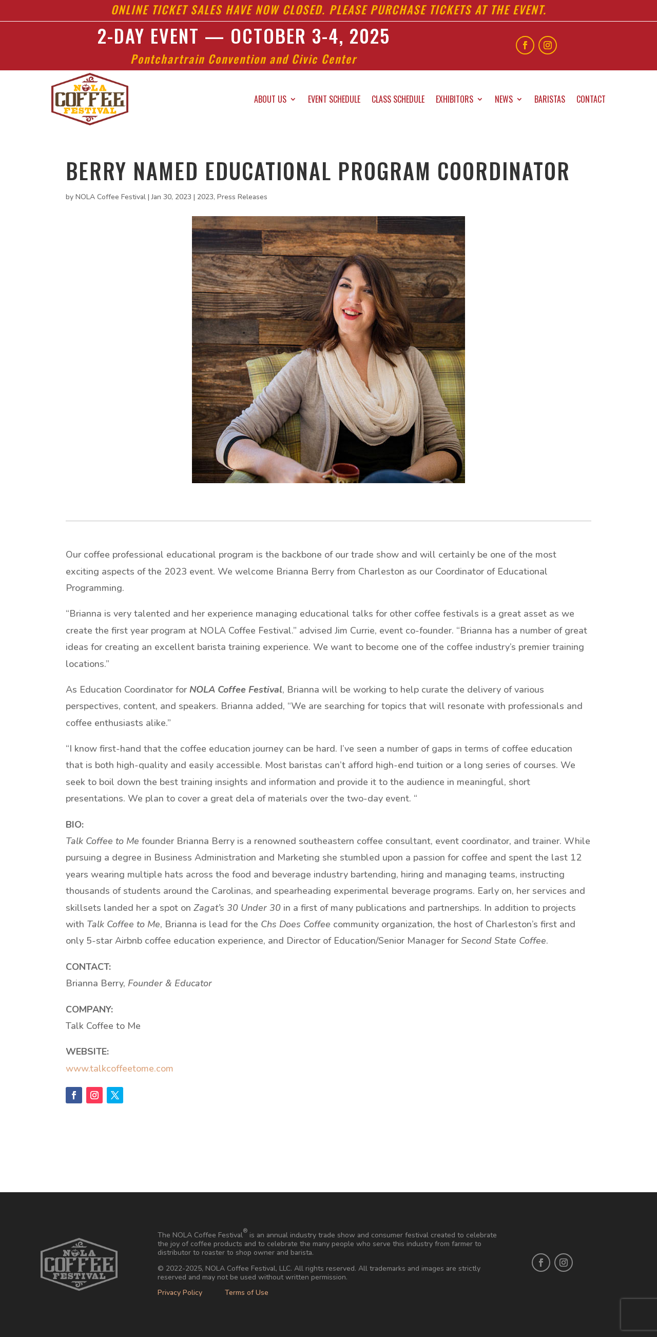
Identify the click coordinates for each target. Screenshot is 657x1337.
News (504, 99)
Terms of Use (246, 1292)
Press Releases (242, 197)
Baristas (549, 99)
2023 (205, 197)
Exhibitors (454, 99)
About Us (270, 99)
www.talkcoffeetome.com (119, 1068)
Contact (591, 99)
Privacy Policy (180, 1292)
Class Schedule (398, 99)
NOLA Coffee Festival (110, 197)
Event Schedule (334, 99)
